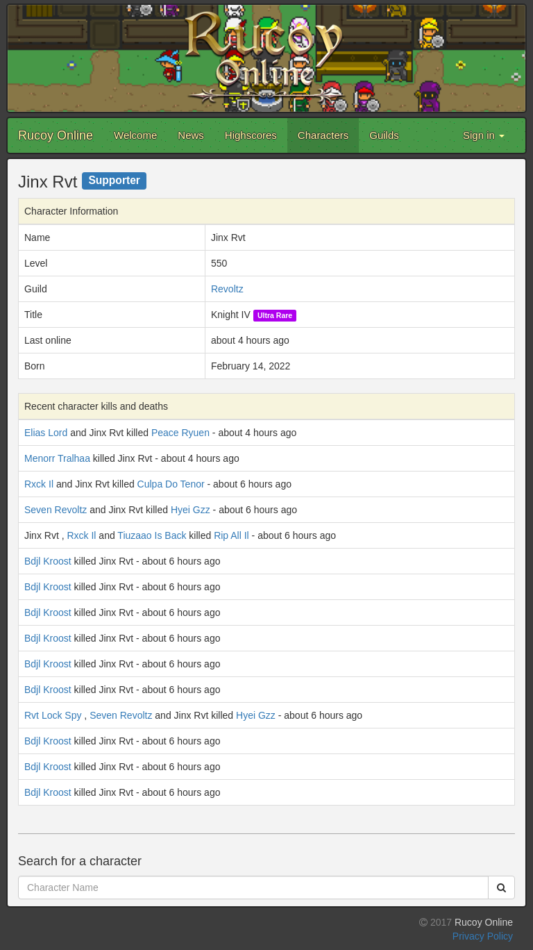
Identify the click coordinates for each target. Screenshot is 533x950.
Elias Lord (45, 432)
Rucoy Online (55, 135)
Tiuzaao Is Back (151, 535)
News (191, 135)
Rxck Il (38, 484)
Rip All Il (231, 535)
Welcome (135, 135)
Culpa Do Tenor (171, 484)
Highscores (251, 135)
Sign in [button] (484, 135)
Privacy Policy (482, 936)
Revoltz (227, 288)
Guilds (384, 135)
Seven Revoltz (55, 509)
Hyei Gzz (190, 509)
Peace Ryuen (180, 432)
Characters (323, 135)
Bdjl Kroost (47, 561)
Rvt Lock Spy (52, 715)
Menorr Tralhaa (57, 458)
